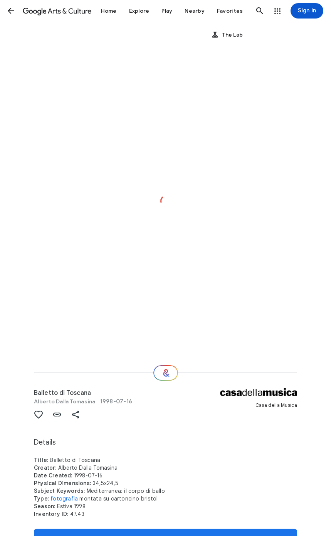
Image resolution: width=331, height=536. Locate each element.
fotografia (64, 498)
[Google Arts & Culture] (57, 11)
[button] (11, 11)
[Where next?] (165, 373)
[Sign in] (307, 11)
